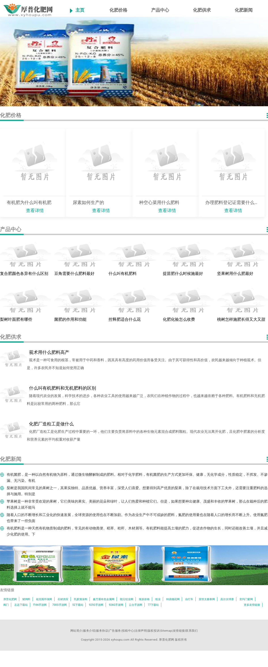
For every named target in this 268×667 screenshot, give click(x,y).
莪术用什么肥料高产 (49, 352)
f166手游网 (40, 604)
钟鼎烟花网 (173, 599)
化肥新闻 (244, 10)
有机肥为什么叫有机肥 (29, 202)
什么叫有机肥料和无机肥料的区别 (62, 388)
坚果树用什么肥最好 (235, 273)
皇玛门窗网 (246, 599)
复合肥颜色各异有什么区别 (24, 273)
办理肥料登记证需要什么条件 (233, 202)
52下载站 (78, 604)
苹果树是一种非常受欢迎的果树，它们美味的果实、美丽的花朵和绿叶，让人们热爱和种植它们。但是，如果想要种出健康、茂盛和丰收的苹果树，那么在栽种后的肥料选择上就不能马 (137, 504)
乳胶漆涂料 (80, 599)
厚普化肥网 (10, 599)
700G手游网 (59, 604)
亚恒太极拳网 (207, 599)
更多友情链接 (252, 604)
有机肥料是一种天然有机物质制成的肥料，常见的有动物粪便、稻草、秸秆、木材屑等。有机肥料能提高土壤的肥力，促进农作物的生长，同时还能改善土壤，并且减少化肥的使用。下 (137, 531)
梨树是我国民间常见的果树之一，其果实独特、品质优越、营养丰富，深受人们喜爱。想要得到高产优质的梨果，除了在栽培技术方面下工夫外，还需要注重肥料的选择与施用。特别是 (137, 491)
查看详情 (35, 210)
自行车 (189, 599)
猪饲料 (26, 599)
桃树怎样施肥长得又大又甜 (241, 319)
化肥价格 (118, 10)
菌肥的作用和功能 (70, 319)
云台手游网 (135, 604)
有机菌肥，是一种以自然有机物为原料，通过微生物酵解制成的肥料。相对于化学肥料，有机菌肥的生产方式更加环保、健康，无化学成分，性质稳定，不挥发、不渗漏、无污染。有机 (137, 477)
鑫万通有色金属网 (103, 599)
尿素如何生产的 (88, 202)
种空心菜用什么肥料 (159, 202)
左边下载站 (21, 604)
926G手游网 (116, 604)
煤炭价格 (144, 599)
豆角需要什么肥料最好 (74, 273)
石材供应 (63, 599)
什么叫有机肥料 (123, 273)
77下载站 (153, 604)
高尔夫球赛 (227, 599)
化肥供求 (202, 10)
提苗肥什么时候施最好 (183, 273)
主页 (79, 10)
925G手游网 (96, 604)
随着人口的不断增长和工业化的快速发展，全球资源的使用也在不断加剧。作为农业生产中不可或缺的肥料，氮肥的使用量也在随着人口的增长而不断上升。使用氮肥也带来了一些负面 (137, 518)
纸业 (158, 599)
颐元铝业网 (126, 599)
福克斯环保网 (44, 599)
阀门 (6, 604)
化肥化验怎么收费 (179, 319)
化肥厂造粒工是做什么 (51, 424)
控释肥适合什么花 (125, 319)
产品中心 (160, 10)
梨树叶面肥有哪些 (16, 319)
